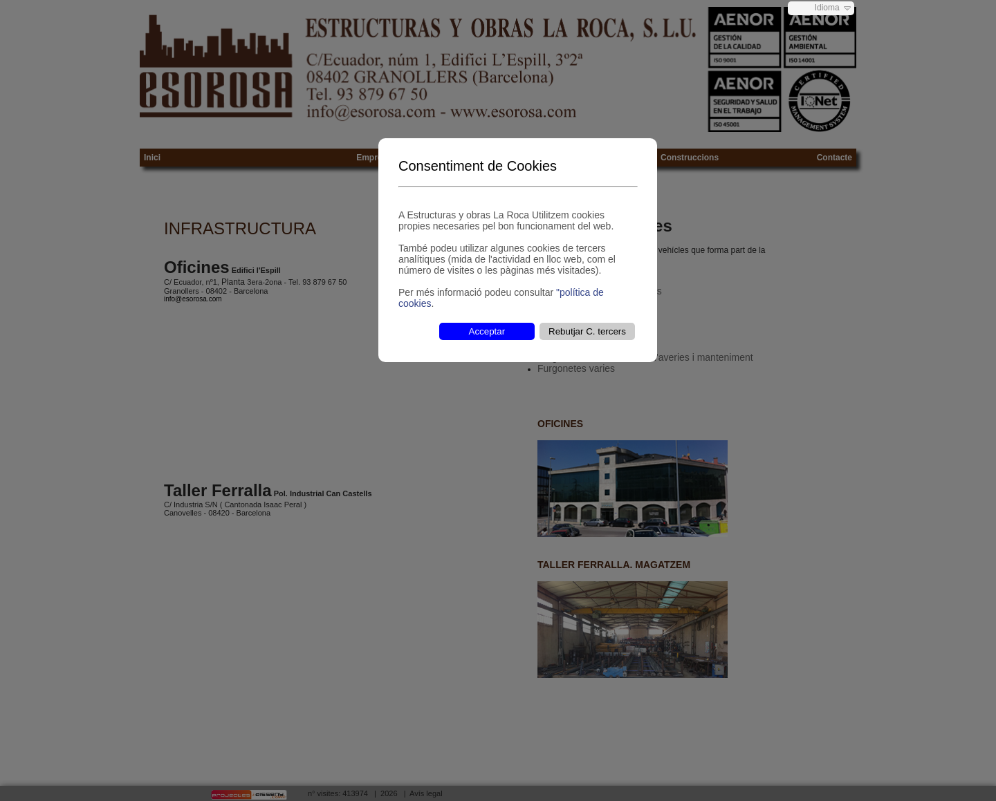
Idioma (827, 7)
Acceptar (487, 331)
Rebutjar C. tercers (587, 331)
